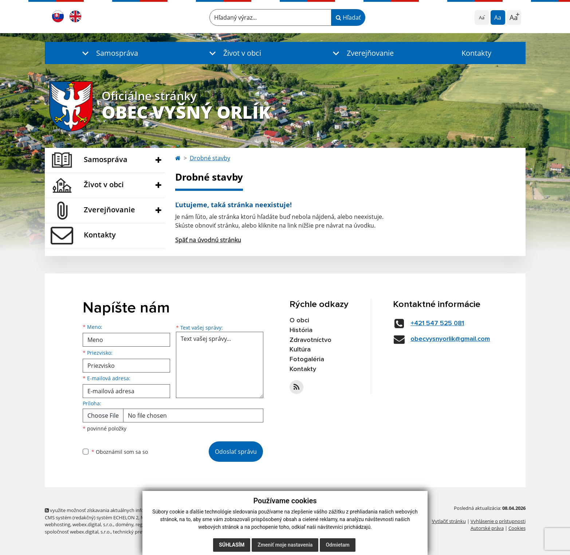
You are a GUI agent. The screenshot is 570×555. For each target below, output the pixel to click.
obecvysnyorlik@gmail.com (450, 339)
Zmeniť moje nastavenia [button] (285, 545)
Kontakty (476, 53)
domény (124, 524)
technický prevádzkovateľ (140, 531)
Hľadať (348, 17)
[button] (108, 53)
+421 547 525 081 (437, 323)
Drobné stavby (210, 158)
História (301, 330)
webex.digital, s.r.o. (92, 524)
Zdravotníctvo (310, 340)
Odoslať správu (236, 452)
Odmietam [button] (337, 545)
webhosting (57, 524)
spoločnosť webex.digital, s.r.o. (78, 531)
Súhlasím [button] (231, 545)
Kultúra (300, 349)
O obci (299, 320)
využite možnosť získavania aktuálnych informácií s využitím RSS (117, 510)
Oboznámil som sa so (119, 451)
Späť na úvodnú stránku (208, 240)
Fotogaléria (307, 359)
